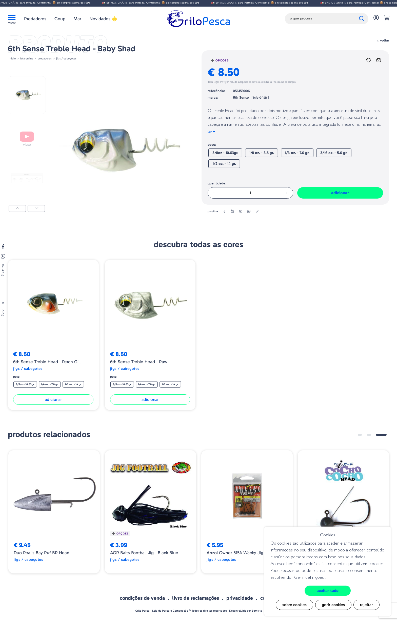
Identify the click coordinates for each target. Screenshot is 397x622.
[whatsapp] (249, 211)
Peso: (212, 144)
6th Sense (241, 97)
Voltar (382, 40)
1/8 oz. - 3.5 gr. (261, 153)
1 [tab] (360, 435)
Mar (77, 19)
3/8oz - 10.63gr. (225, 153)
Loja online (26, 58)
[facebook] (224, 211)
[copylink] (257, 211)
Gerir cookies (333, 604)
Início (12, 58)
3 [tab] (381, 435)
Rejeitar (366, 604)
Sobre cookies (294, 604)
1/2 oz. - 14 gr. (224, 163)
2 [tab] (369, 435)
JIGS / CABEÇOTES (66, 58)
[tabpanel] (54, 511)
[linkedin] (232, 211)
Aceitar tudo (328, 590)
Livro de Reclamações (195, 598)
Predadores (35, 19)
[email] (241, 211)
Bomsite (257, 610)
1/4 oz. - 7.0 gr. (297, 153)
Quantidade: (217, 183)
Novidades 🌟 (103, 19)
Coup (59, 19)
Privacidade (239, 598)
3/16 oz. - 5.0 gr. (333, 153)
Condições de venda (142, 598)
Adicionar (340, 192)
